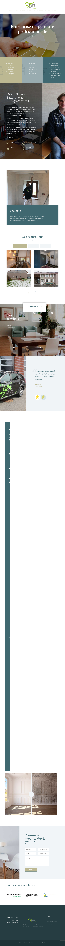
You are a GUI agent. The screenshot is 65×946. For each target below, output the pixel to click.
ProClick (44, 942)
